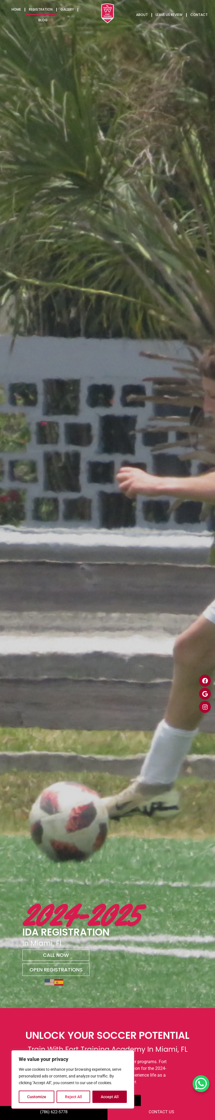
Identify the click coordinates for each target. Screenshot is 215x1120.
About (142, 14)
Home (16, 9)
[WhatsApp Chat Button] (201, 1083)
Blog (43, 20)
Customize (36, 1097)
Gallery (67, 9)
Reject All (73, 1097)
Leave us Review (169, 14)
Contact (199, 14)
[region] (72, 1079)
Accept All (110, 1097)
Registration (41, 9)
